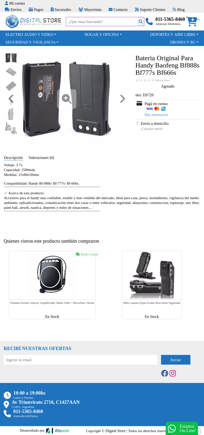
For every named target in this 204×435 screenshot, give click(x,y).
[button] (193, 22)
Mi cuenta (15, 3)
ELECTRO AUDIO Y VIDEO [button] (29, 34)
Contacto (118, 9)
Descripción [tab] (14, 157)
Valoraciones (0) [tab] (41, 157)
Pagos (36, 9)
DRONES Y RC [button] (183, 42)
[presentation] (40, 377)
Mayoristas (89, 9)
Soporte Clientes (150, 9)
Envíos (13, 9)
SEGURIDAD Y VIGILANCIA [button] (31, 42)
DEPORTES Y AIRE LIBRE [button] (173, 34)
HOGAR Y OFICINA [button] (102, 34)
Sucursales (61, 9)
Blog (179, 9)
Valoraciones (162, 80)
